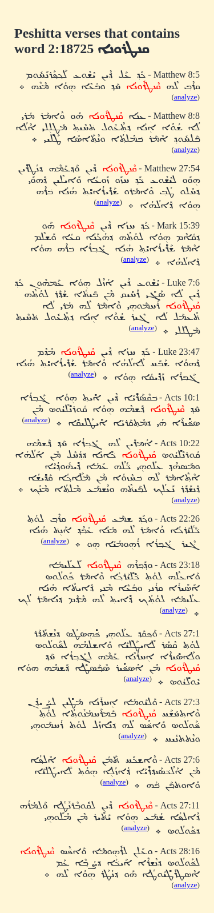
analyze (185, 97)
